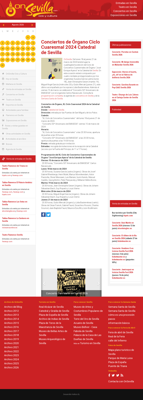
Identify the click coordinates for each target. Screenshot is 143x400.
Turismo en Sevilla (90, 343)
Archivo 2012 (11, 310)
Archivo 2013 (11, 314)
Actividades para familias (15, 110)
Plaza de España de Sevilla (53, 314)
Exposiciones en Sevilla (124, 15)
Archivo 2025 (11, 363)
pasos (111, 318)
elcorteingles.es (8, 211)
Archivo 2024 (11, 359)
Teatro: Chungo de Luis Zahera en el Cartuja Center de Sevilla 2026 (125, 97)
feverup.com (17, 175)
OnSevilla (68, 59)
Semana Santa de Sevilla (52, 98)
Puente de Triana (117, 366)
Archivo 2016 (11, 327)
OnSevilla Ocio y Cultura (14, 73)
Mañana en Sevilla (12, 84)
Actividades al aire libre (14, 139)
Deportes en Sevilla (12, 105)
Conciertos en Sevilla (125, 11)
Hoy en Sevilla (10, 79)
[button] (42, 283)
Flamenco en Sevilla (13, 115)
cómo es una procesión (121, 314)
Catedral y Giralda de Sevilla (54, 310)
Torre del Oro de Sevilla (86, 318)
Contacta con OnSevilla (121, 381)
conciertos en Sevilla (84, 96)
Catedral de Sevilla (56, 110)
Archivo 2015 (11, 322)
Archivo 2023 (11, 355)
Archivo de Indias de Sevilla (54, 318)
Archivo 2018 (11, 335)
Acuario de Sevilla (83, 322)
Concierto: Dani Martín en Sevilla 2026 (67, 293)
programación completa (52, 96)
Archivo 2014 (11, 318)
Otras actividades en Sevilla (16, 133)
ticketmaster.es (124, 241)
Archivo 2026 (11, 367)
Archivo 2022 (11, 351)
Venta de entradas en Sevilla (16, 89)
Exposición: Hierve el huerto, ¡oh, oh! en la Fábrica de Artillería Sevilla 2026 (124, 75)
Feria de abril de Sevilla (120, 332)
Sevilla (95, 70)
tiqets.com (6, 175)
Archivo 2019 (11, 339)
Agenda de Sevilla (12, 149)
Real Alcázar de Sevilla (51, 306)
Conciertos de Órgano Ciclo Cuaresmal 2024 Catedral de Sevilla (70, 47)
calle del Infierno (117, 340)
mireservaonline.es (9, 228)
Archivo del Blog (13, 306)
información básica (119, 322)
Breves (7, 144)
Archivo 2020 (11, 343)
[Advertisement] (90, 29)
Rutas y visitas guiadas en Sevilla (15, 127)
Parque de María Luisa (120, 358)
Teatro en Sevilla (127, 7)
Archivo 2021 (11, 347)
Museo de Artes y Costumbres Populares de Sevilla (88, 310)
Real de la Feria (116, 336)
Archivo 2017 (11, 331)
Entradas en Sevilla (126, 3)
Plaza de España (117, 362)
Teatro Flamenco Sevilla (12, 235)
